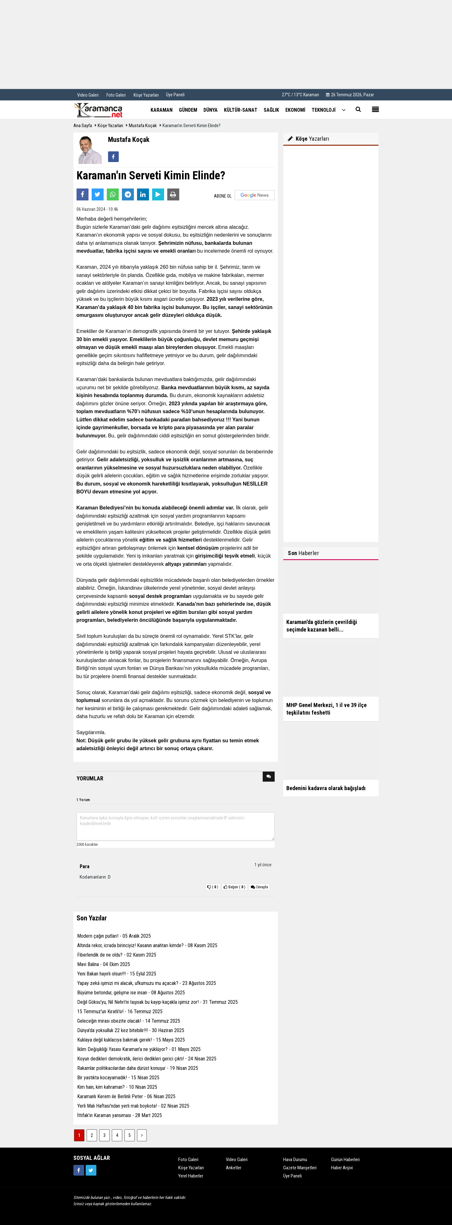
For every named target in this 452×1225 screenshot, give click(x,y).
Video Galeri (237, 1159)
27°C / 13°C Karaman (300, 94)
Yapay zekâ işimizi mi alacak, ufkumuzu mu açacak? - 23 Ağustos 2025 (146, 983)
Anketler (233, 1168)
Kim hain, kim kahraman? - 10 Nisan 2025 (117, 1087)
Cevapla (259, 887)
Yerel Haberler (190, 1176)
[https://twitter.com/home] (91, 1170)
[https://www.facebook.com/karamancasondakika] (78, 1170)
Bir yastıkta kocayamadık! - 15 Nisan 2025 (118, 1078)
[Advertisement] (226, 44)
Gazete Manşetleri (300, 1168)
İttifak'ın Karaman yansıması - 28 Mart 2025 (119, 1115)
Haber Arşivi (342, 1168)
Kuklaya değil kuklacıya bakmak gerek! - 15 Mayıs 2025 (131, 1040)
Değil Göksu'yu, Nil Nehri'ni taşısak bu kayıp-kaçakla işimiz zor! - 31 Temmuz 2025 (157, 1002)
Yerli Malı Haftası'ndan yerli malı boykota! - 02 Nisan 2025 (133, 1106)
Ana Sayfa (82, 125)
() (234, 887)
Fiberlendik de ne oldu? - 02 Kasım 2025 (116, 955)
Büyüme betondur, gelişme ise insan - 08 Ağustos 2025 (131, 993)
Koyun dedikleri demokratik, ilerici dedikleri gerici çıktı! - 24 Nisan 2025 (146, 1059)
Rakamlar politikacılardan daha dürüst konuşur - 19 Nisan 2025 (137, 1068)
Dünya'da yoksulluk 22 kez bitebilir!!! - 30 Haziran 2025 (130, 1030)
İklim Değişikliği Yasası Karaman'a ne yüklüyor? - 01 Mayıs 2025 (139, 1049)
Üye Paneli (175, 94)
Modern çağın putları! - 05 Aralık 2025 (114, 936)
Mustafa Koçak (143, 125)
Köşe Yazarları (110, 125)
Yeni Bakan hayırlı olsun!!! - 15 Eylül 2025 (116, 974)
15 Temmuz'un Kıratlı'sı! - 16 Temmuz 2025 (120, 1011)
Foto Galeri (188, 1159)
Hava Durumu (295, 1159)
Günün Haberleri (345, 1159)
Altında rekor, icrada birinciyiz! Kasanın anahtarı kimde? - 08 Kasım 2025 (147, 945)
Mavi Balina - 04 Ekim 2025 (103, 964)
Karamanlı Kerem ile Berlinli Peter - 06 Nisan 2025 (126, 1096)
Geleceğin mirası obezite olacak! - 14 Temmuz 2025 (128, 1021)
